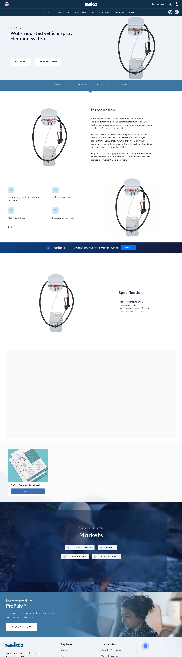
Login (128, 248)
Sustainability (119, 12)
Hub (77, 12)
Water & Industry (111, 656)
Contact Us (133, 12)
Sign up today (159, 4)
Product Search (65, 12)
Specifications (80, 85)
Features (59, 85)
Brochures (97, 12)
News (107, 12)
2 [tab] (11, 227)
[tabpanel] (49, 203)
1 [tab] (8, 227)
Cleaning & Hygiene (112, 650)
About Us (68, 650)
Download (27, 491)
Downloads (103, 85)
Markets (85, 12)
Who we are (49, 12)
